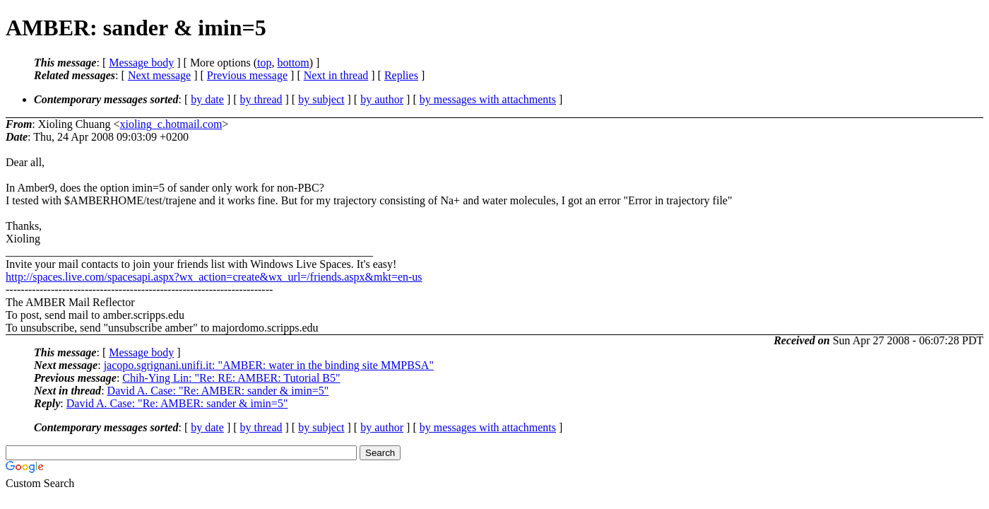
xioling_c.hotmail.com (170, 124)
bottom (293, 63)
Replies (401, 75)
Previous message (247, 75)
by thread (261, 99)
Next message (159, 75)
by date (207, 99)
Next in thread (336, 75)
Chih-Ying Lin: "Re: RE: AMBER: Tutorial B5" (231, 378)
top (264, 63)
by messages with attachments (488, 99)
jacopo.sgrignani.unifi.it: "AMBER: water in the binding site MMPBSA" (269, 365)
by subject (321, 99)
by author (381, 99)
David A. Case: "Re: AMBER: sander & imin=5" (218, 391)
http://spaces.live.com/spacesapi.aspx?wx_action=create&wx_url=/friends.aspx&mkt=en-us (214, 277)
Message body (141, 63)
